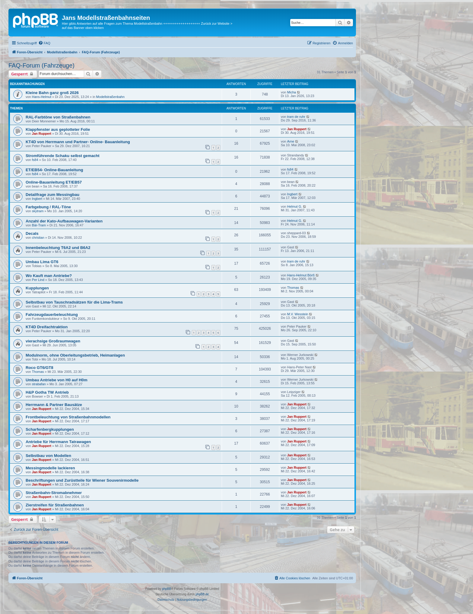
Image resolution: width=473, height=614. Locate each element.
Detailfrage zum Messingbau (52, 194)
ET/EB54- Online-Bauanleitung (54, 170)
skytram (38, 211)
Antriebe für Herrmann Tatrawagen (58, 441)
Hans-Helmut (41, 97)
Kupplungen (37, 288)
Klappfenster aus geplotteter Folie (58, 129)
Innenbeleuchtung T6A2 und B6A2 (58, 247)
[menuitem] (44, 43)
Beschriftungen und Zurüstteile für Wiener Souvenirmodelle (82, 480)
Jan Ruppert (41, 133)
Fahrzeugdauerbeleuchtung (52, 314)
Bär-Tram (39, 225)
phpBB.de (202, 594)
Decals (32, 233)
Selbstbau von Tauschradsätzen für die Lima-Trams (74, 302)
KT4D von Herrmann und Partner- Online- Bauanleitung (78, 142)
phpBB (166, 588)
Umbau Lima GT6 (42, 262)
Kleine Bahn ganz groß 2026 (52, 92)
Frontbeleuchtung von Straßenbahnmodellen (68, 417)
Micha (291, 92)
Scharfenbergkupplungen (50, 429)
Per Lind (38, 280)
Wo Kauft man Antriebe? (49, 275)
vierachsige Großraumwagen (53, 341)
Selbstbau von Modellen (48, 455)
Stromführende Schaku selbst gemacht (63, 155)
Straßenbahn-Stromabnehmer (54, 492)
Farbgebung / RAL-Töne (48, 207)
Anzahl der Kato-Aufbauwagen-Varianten (64, 221)
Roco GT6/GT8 (39, 367)
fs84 (35, 160)
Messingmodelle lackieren (50, 468)
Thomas (293, 287)
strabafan (39, 384)
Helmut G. (294, 206)
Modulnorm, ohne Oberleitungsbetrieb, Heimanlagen (75, 355)
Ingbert (37, 198)
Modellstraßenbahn (110, 97)
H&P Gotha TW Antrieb (47, 392)
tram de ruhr (296, 116)
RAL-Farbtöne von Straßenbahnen (58, 117)
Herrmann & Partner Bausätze (54, 404)
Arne (290, 141)
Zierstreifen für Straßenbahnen (55, 505)
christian (38, 237)
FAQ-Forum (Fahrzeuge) (41, 65)
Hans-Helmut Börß (301, 275)
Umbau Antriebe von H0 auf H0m (56, 380)
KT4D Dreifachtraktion (47, 327)
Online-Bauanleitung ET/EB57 (54, 182)
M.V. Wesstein (297, 314)
